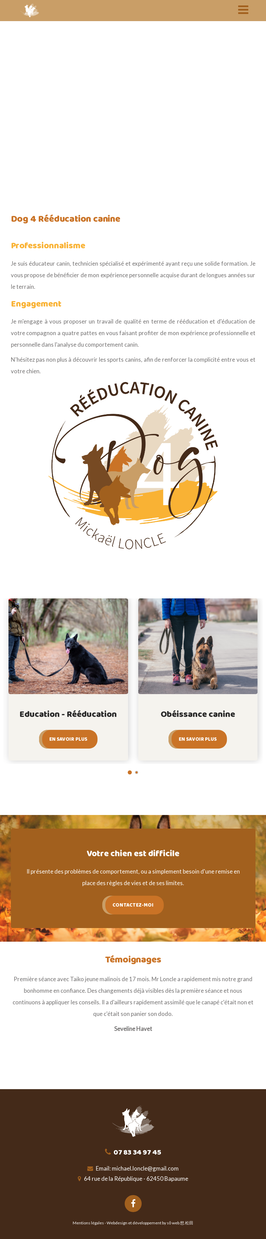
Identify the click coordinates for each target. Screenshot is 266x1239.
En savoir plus (68, 739)
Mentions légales (88, 1222)
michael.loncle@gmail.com (145, 1168)
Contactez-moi (132, 905)
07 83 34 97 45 (137, 1152)
